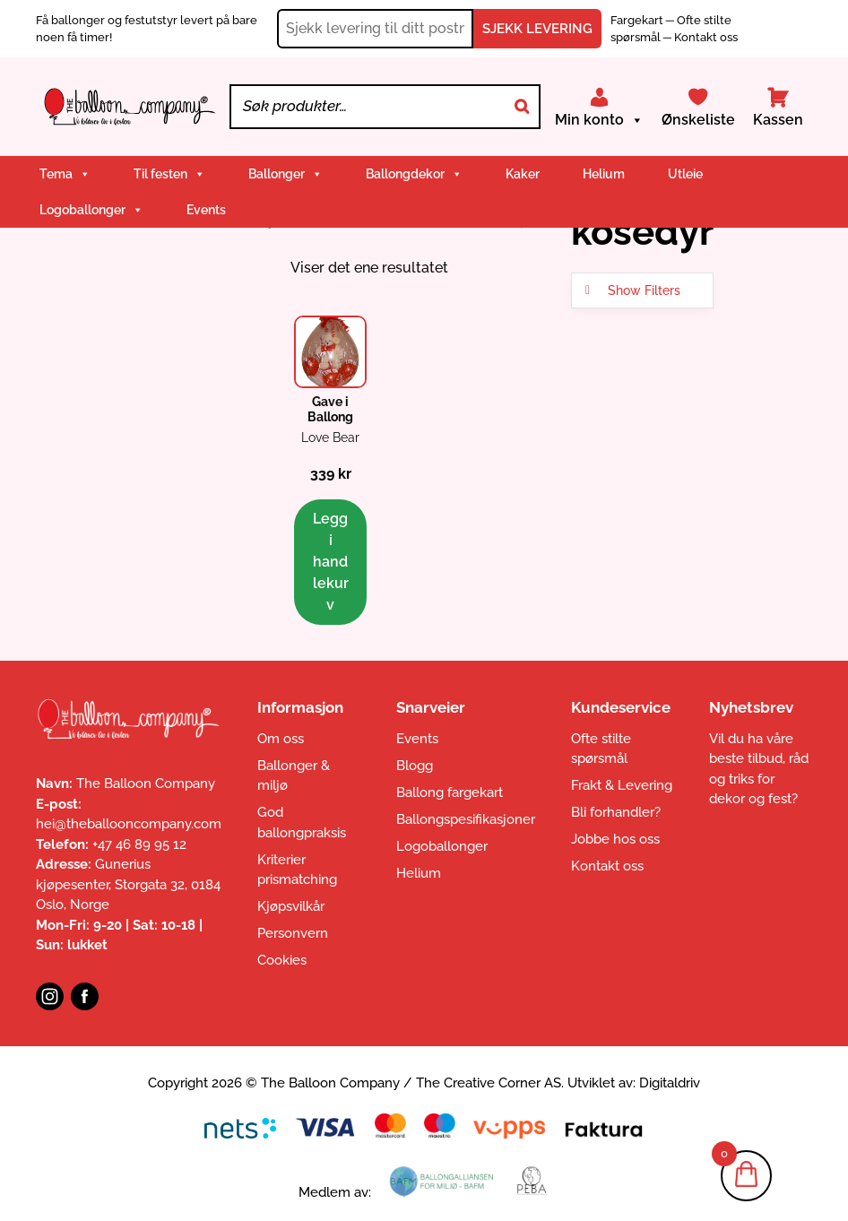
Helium (604, 174)
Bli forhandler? (616, 812)
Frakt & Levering (621, 785)
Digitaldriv (669, 1083)
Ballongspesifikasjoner (465, 819)
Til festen (169, 174)
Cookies (282, 960)
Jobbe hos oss (615, 839)
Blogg (414, 766)
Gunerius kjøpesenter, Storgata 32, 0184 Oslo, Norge (128, 884)
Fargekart (638, 20)
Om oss (280, 739)
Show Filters (644, 290)
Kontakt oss (706, 37)
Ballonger (285, 174)
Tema (65, 174)
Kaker (523, 174)
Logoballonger (91, 210)
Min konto (599, 120)
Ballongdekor (414, 174)
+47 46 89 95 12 (139, 844)
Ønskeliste (698, 119)
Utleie (685, 174)
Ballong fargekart (449, 792)
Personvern (292, 933)
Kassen (778, 119)
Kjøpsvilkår (290, 906)
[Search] (522, 106)
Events (206, 210)
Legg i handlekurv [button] (331, 561)
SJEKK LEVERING (537, 29)
